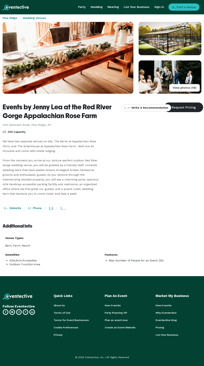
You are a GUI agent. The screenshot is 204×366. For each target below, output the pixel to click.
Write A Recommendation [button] (146, 107)
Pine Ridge (10, 18)
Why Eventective (166, 312)
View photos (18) (184, 87)
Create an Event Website (120, 327)
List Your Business (136, 7)
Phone (35, 208)
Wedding (97, 7)
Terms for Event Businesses (71, 320)
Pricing (160, 327)
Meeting (113, 7)
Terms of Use (62, 312)
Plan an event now (116, 320)
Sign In (159, 7)
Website (12, 208)
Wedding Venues (34, 18)
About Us (59, 305)
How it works (113, 305)
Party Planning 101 (116, 312)
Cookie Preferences (66, 327)
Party (82, 7)
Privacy (58, 334)
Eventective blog (166, 320)
